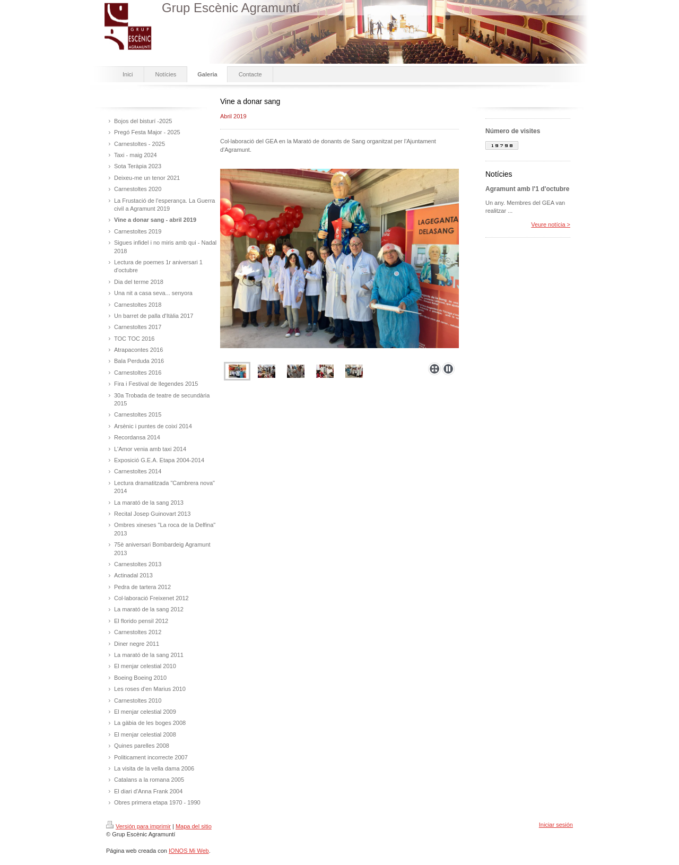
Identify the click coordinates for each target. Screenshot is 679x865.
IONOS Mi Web (189, 850)
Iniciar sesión (556, 824)
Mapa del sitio (194, 826)
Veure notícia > (550, 224)
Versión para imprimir (138, 826)
